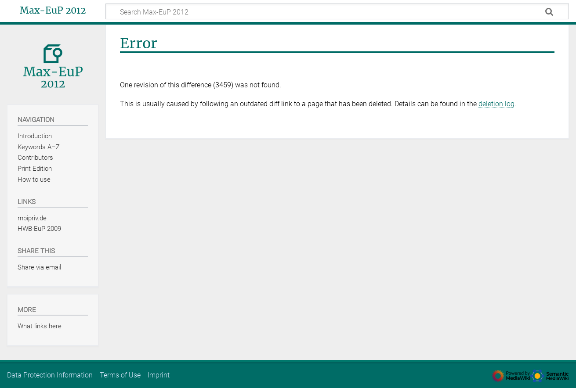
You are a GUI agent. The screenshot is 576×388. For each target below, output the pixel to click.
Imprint (159, 375)
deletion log (496, 104)
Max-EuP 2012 (53, 10)
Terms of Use (120, 375)
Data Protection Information (50, 375)
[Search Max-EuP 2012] (337, 11)
